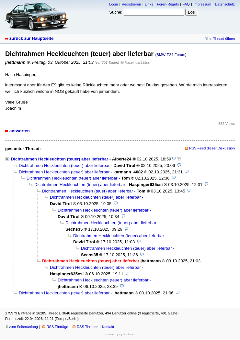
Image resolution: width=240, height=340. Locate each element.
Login (113, 4)
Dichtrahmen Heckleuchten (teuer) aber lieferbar (59, 159)
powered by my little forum (120, 334)
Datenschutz (225, 4)
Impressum (202, 4)
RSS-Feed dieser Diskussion (212, 148)
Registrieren (131, 4)
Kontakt (108, 327)
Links (149, 4)
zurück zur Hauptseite (31, 38)
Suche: (115, 12)
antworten (19, 130)
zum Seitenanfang (23, 327)
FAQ (186, 4)
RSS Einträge (57, 327)
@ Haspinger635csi (135, 62)
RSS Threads (87, 327)
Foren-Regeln (167, 4)
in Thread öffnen (222, 38)
